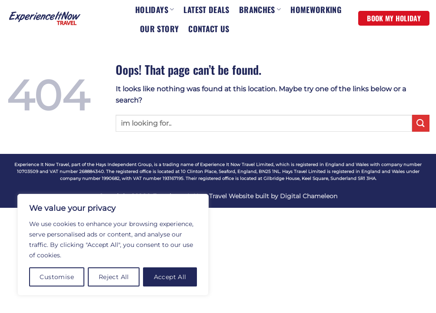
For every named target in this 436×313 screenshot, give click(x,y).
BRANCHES (260, 9)
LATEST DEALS (206, 9)
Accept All (170, 277)
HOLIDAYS (154, 9)
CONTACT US (209, 28)
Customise (57, 277)
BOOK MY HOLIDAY (394, 18)
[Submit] (420, 123)
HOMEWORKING (315, 9)
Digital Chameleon (308, 196)
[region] (113, 245)
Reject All (114, 277)
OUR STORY (159, 28)
